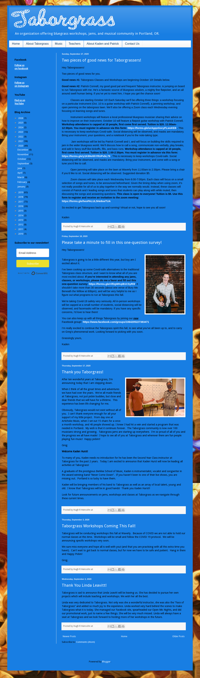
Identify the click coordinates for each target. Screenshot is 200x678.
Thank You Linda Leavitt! (84, 585)
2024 (21, 127)
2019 (21, 192)
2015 (21, 210)
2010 (21, 233)
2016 (21, 206)
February (22, 182)
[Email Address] (32, 253)
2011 (21, 229)
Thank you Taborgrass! (82, 372)
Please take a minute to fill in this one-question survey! (112, 242)
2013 (21, 220)
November (23, 154)
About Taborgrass (37, 43)
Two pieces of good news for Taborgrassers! (101, 60)
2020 (21, 145)
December (23, 149)
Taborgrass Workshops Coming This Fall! (98, 526)
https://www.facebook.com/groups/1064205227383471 (116, 321)
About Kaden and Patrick (103, 43)
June (20, 168)
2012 (21, 224)
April (20, 172)
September (23, 163)
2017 (21, 201)
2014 (21, 215)
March (21, 177)
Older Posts (178, 636)
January (21, 186)
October (22, 159)
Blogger (106, 661)
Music (59, 43)
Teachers (75, 43)
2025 (21, 122)
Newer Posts (69, 636)
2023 (21, 132)
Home (16, 43)
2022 (21, 136)
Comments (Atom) (85, 642)
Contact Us (132, 43)
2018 (21, 197)
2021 (21, 141)
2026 (21, 118)
